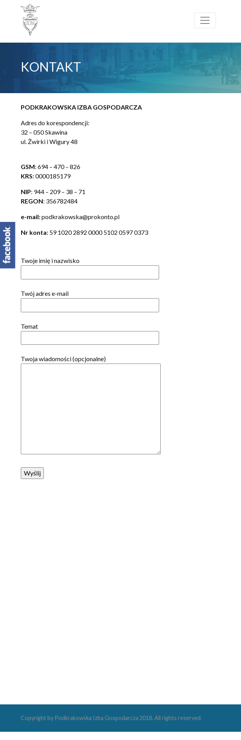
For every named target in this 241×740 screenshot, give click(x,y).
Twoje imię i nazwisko (90, 266)
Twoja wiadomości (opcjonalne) (91, 405)
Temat (90, 331)
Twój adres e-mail (90, 299)
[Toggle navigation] (205, 20)
